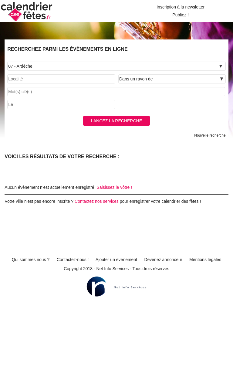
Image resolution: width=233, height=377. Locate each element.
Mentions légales (205, 259)
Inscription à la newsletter (180, 7)
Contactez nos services (97, 201)
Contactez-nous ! (73, 259)
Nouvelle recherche (209, 135)
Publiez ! (180, 14)
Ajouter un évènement (116, 259)
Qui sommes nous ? (31, 259)
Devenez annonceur (163, 259)
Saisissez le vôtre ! (114, 187)
